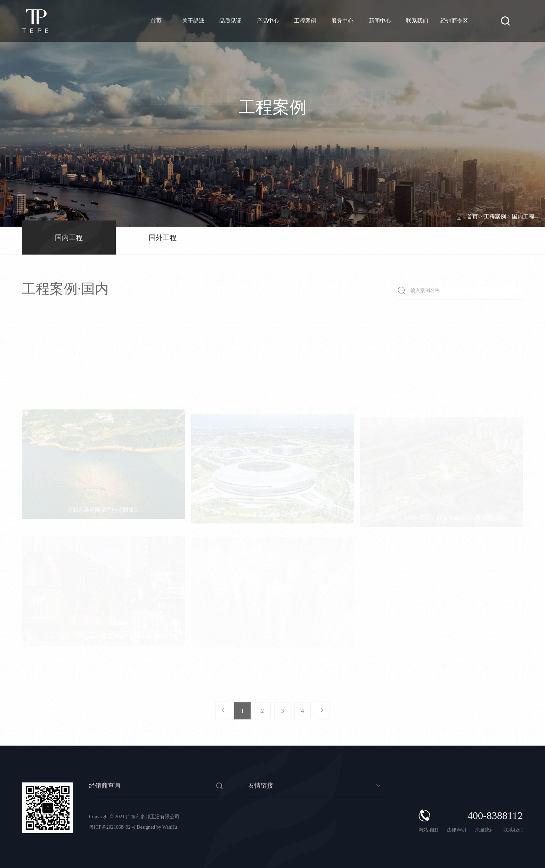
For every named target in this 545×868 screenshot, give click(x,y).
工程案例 (305, 21)
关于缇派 (193, 21)
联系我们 (417, 21)
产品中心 (268, 21)
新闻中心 (380, 21)
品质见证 (230, 21)
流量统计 (485, 830)
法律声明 (457, 830)
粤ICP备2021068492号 (112, 827)
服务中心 (342, 21)
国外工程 (163, 237)
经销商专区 (454, 21)
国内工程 (69, 237)
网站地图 (428, 830)
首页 (156, 21)
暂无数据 (316, 788)
